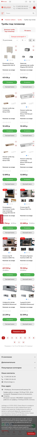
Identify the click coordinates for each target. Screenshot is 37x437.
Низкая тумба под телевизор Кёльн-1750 (8, 158)
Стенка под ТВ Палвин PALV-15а (25, 208)
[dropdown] (10, 2)
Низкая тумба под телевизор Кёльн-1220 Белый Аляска (26, 113)
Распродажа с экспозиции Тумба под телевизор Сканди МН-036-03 (9, 210)
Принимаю (31, 433)
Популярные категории (18, 368)
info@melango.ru (9, 382)
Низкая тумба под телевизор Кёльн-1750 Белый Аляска (26, 161)
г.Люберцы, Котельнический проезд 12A (17, 389)
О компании (18, 357)
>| (23, 342)
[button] (7, 60)
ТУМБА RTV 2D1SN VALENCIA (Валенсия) (9, 303)
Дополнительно (18, 362)
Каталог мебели (10, 20)
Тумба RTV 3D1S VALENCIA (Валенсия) (27, 303)
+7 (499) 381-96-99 (20, 6)
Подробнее (4, 430)
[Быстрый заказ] (10, 86)
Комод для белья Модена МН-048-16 (9, 64)
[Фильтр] (1, 219)
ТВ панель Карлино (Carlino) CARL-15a (26, 257)
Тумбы (20, 20)
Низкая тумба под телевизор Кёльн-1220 (8, 110)
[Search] (20, 13)
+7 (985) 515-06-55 (20, 8)
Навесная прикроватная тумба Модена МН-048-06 (27, 65)
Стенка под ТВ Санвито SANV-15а (8, 257)
